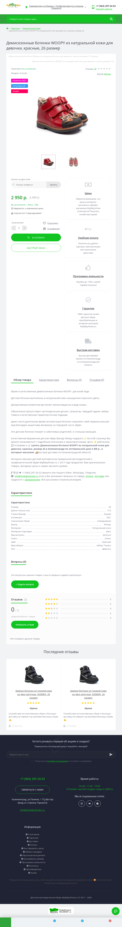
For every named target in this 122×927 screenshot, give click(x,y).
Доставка (33, 841)
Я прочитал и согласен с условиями (63, 761)
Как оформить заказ (34, 848)
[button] (106, 6)
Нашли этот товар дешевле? (26, 213)
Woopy (107, 74)
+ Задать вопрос (25, 584)
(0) (95, 68)
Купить (53, 184)
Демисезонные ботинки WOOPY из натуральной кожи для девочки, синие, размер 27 (73, 61)
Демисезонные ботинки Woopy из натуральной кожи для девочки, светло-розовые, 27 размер (53, 56)
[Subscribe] (111, 754)
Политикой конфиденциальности (60, 883)
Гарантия (88, 308)
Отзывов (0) (97, 380)
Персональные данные (33, 855)
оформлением (32, 479)
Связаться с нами (32, 789)
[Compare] (53, 922)
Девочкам (15, 28)
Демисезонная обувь (31, 28)
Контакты (33, 865)
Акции (33, 872)
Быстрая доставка (88, 350)
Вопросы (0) (74, 380)
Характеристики (49, 380)
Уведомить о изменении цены (27, 208)
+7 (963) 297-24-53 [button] (32, 779)
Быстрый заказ (36, 247)
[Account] (25, 922)
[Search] (111, 19)
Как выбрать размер (33, 858)
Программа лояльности (88, 276)
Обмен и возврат (33, 851)
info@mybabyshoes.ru (26, 476)
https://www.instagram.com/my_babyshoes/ (81, 804)
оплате (89, 476)
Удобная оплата (88, 238)
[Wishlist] (80, 922)
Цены (88, 193)
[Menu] (5, 922)
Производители (33, 869)
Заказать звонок (104, 9)
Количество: (18, 222)
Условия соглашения (57, 761)
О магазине (33, 834)
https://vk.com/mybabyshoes (89, 804)
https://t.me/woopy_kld (97, 804)
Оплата (33, 844)
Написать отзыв (25, 624)
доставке (99, 476)
